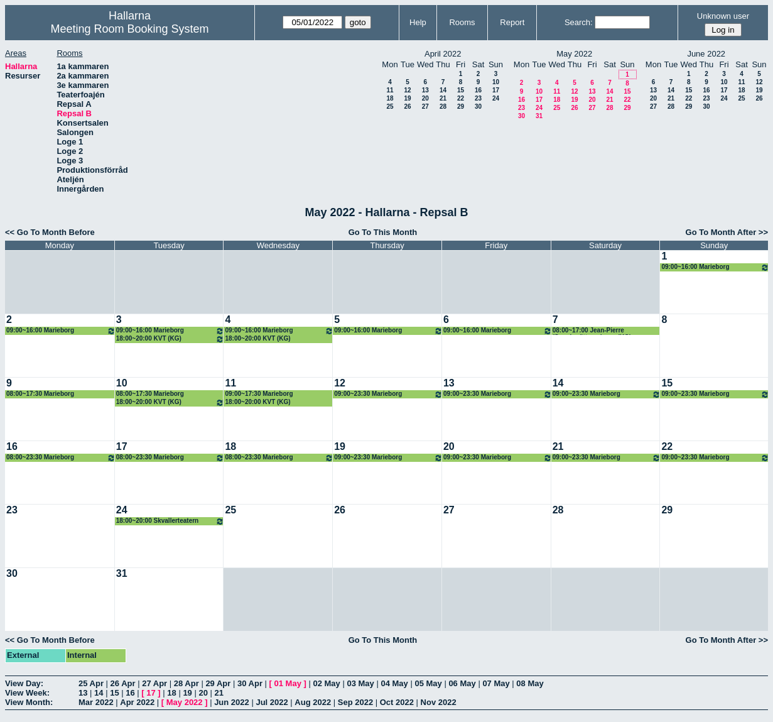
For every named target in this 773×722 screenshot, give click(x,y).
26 (407, 106)
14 (443, 90)
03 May (360, 683)
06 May (461, 683)
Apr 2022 (137, 702)
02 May (326, 683)
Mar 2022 (96, 702)
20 (425, 98)
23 (478, 98)
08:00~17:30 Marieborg (40, 393)
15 (460, 90)
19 (407, 98)
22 (460, 98)
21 (443, 98)
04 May (394, 683)
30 (478, 106)
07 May (495, 683)
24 (495, 98)
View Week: (27, 692)
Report (512, 22)
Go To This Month (383, 232)
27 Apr (154, 683)
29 (460, 106)
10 (495, 82)
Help (417, 22)
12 (407, 90)
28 (443, 106)
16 (478, 90)
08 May (529, 683)
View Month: (29, 702)
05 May (427, 683)
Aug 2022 (313, 702)
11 (389, 90)
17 (495, 90)
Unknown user (723, 16)
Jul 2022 (272, 702)
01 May (287, 683)
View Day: (24, 683)
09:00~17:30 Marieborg (259, 393)
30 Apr (249, 683)
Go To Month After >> (727, 232)
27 (425, 106)
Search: (579, 22)
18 (389, 98)
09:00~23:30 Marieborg (388, 394)
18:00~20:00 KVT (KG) (170, 339)
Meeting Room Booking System (129, 29)
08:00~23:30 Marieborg (61, 458)
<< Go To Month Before (50, 232)
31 (539, 115)
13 (425, 90)
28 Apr (186, 683)
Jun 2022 (231, 702)
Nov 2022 (439, 702)
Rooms (462, 22)
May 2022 (184, 702)
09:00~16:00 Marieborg (715, 267)
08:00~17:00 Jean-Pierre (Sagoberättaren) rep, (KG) (592, 331)
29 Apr (217, 683)
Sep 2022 (355, 702)
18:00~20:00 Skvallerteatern (170, 521)
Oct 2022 (397, 702)
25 (389, 106)
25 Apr (91, 683)
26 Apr (123, 683)
